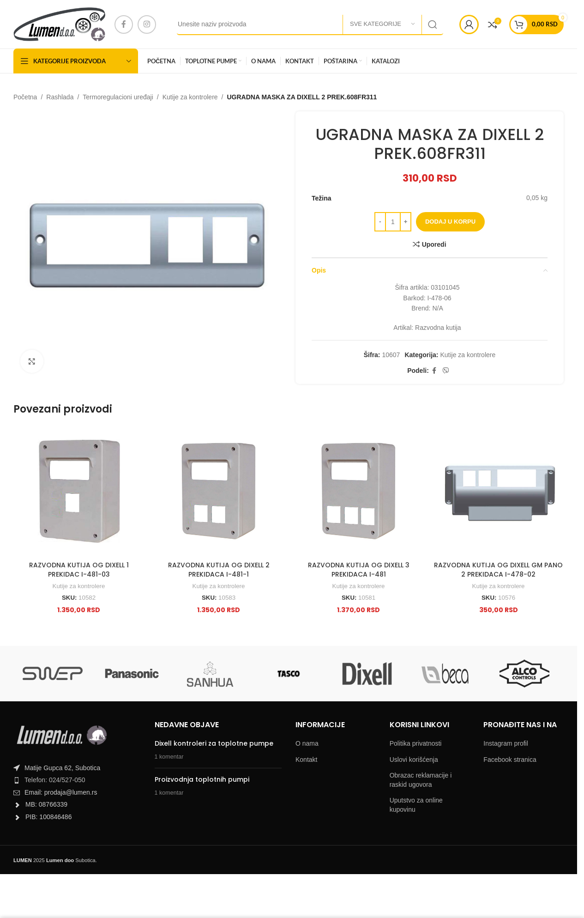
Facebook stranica (509, 759)
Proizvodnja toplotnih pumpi (202, 779)
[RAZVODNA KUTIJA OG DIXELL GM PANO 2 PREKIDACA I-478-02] (498, 491)
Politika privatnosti (416, 743)
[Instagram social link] (147, 24)
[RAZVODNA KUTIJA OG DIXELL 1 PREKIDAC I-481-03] (78, 491)
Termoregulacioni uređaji (118, 97)
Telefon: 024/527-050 (54, 780)
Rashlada (59, 97)
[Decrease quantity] (380, 221)
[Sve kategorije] (382, 24)
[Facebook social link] (123, 24)
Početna (25, 97)
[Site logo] (59, 23)
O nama (307, 743)
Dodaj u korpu (450, 221)
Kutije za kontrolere (190, 97)
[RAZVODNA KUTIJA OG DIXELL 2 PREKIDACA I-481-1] (218, 491)
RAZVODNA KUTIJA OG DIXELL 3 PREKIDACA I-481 (358, 569)
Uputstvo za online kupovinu (416, 804)
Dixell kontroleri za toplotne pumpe (214, 743)
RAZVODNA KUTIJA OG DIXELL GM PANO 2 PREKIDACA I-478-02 (498, 569)
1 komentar (169, 757)
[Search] (310, 24)
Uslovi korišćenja (414, 759)
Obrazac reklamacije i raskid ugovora (421, 780)
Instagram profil (505, 743)
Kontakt (306, 759)
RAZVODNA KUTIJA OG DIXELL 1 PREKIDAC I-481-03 (79, 569)
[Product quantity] (393, 221)
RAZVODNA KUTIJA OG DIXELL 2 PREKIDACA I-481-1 (219, 569)
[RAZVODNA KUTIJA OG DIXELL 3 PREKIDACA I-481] (358, 491)
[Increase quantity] (405, 221)
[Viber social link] (446, 371)
